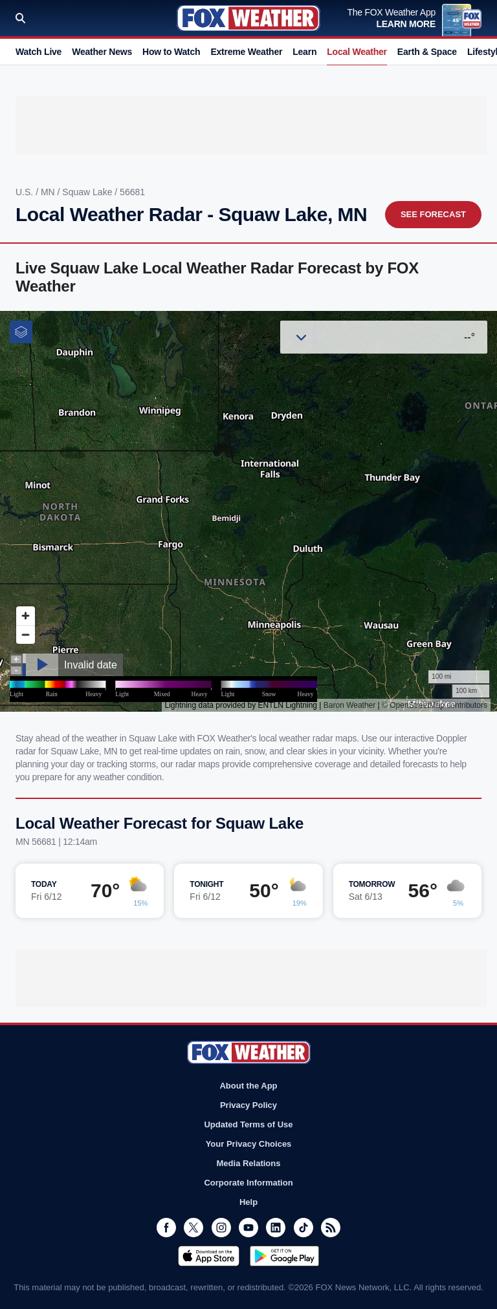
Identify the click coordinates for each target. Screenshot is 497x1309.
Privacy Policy (248, 1105)
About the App (248, 1086)
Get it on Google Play (284, 1256)
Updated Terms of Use (248, 1124)
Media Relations (249, 1163)
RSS (330, 1227)
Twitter (193, 1227)
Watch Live (38, 52)
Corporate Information (248, 1182)
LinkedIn (275, 1227)
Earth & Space (427, 52)
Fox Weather (248, 18)
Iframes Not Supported (248, 511)
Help (248, 1202)
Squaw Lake (88, 192)
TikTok (303, 1227)
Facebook (166, 1227)
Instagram (221, 1227)
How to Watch (171, 52)
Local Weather (357, 52)
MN (49, 192)
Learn (304, 52)
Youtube (248, 1227)
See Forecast (433, 214)
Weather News (102, 52)
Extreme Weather (246, 52)
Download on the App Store (208, 1256)
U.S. (26, 192)
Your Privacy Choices (249, 1144)
